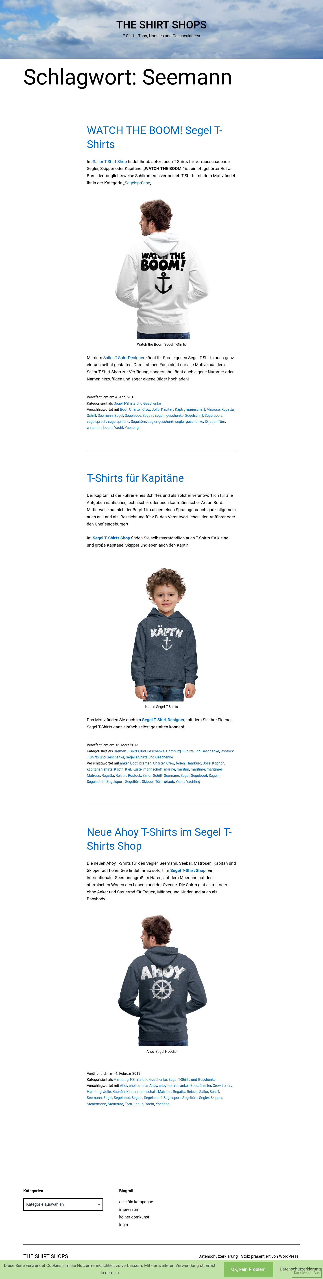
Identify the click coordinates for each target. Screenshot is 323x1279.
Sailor (147, 775)
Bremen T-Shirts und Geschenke (139, 751)
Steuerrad (115, 1104)
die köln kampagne (136, 1201)
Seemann (105, 415)
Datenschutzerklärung (218, 1256)
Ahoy (153, 1086)
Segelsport (213, 415)
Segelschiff (194, 415)
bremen (145, 763)
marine (169, 769)
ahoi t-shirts (138, 1086)
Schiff (91, 415)
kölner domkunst (134, 1217)
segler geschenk (161, 421)
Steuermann (96, 1104)
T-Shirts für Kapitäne (135, 478)
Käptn (179, 409)
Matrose (213, 409)
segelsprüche (118, 421)
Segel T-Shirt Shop (187, 870)
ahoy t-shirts (169, 1086)
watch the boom (100, 428)
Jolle (155, 409)
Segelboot (133, 415)
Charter (135, 409)
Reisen (121, 775)
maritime (198, 769)
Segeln (147, 415)
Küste (137, 769)
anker (124, 763)
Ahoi (123, 1086)
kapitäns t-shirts (100, 769)
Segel (118, 415)
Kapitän (167, 409)
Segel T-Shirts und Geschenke (137, 403)
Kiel (128, 769)
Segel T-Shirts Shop (111, 538)
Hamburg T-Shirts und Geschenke (192, 751)
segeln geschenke (169, 415)
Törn (221, 421)
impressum (129, 1209)
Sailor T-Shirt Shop (110, 161)
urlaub (169, 782)
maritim (183, 769)
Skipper (210, 421)
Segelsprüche (137, 182)
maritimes (215, 769)
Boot (123, 409)
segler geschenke (189, 421)
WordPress (289, 1256)
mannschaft (195, 409)
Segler (204, 1098)
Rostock (134, 775)
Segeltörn (138, 421)
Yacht (118, 428)
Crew (146, 409)
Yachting (132, 428)
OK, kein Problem (248, 1269)
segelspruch (96, 421)
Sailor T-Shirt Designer (123, 357)
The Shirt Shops (161, 24)
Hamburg (193, 763)
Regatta (227, 409)
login (123, 1224)
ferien (180, 763)
